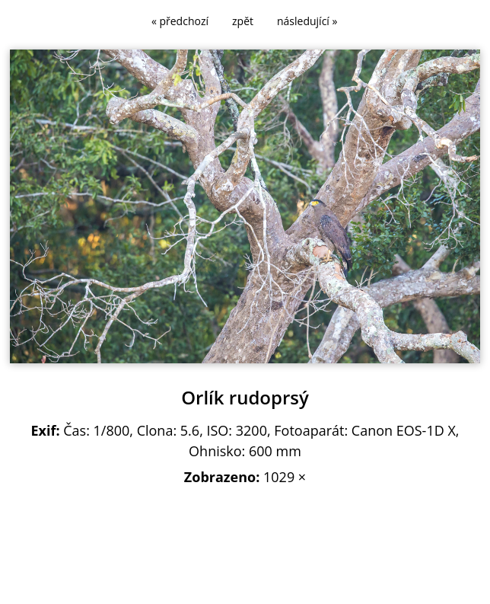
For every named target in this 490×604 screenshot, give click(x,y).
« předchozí (179, 21)
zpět (242, 21)
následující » (307, 21)
